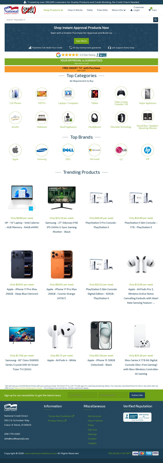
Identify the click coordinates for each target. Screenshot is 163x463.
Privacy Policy (56, 420)
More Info (119, 10)
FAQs (90, 10)
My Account (94, 416)
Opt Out (92, 429)
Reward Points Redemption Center (28, 388)
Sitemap (92, 434)
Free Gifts (102, 10)
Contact (92, 438)
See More (81, 40)
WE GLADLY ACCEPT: (133, 453)
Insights (92, 443)
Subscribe (137, 395)
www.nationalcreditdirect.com (40, 453)
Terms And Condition (59, 416)
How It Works (75, 10)
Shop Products (54, 10)
